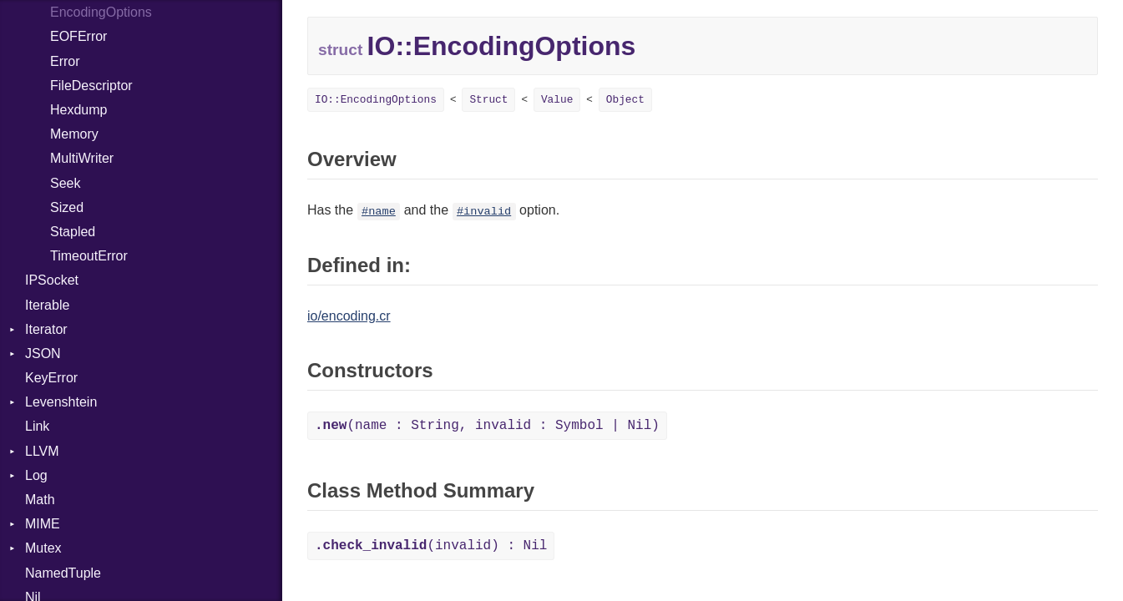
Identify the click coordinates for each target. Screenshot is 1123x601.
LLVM (42, 451)
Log (36, 475)
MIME (42, 524)
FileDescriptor (91, 85)
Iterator (46, 329)
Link (37, 426)
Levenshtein (61, 402)
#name (379, 211)
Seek (65, 183)
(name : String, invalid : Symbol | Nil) (487, 425)
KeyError (51, 378)
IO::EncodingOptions (376, 99)
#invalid (484, 211)
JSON (43, 353)
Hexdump (78, 110)
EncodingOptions (101, 12)
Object (625, 99)
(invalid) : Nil (431, 545)
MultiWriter (82, 158)
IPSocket (51, 280)
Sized (66, 207)
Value (557, 99)
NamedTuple (63, 573)
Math (40, 499)
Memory (74, 134)
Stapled (72, 232)
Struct (488, 99)
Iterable (47, 305)
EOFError (78, 36)
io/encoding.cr (349, 316)
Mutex (43, 548)
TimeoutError (89, 256)
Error (65, 61)
